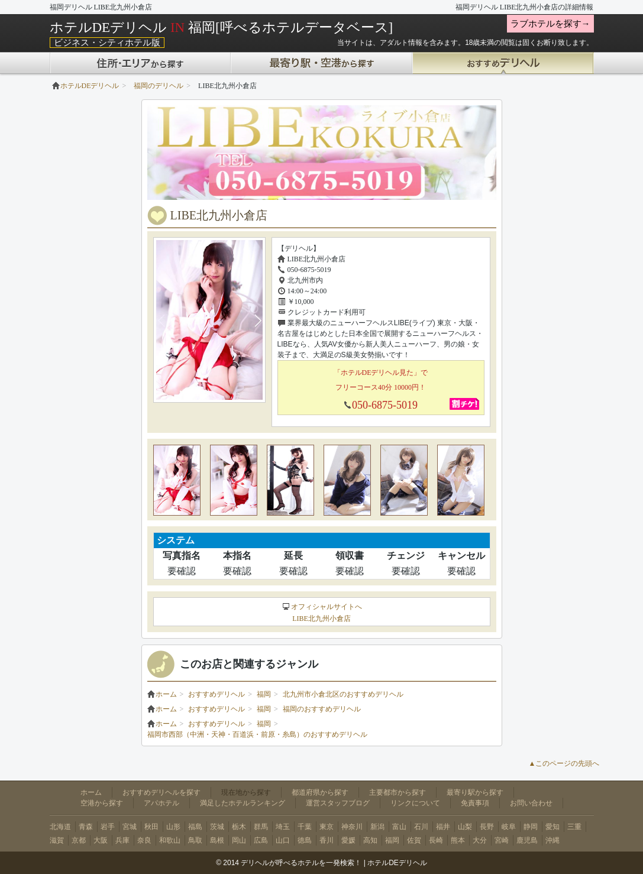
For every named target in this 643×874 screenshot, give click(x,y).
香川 (326, 840)
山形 (173, 827)
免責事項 (475, 803)
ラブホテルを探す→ (550, 23)
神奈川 (352, 827)
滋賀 (57, 840)
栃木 (239, 827)
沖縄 (552, 840)
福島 (195, 827)
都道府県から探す (320, 792)
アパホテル (161, 803)
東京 (326, 827)
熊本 (458, 840)
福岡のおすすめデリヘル (322, 709)
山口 (283, 840)
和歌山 (169, 840)
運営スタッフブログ (338, 803)
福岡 (264, 694)
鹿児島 (527, 840)
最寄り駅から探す (475, 792)
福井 (443, 827)
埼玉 (283, 827)
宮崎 (502, 840)
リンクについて (415, 803)
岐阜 (509, 827)
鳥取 (195, 840)
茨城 (217, 827)
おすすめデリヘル (216, 694)
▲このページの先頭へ (564, 763)
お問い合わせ (531, 803)
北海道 (60, 827)
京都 (79, 840)
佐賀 (414, 840)
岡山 (239, 840)
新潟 (377, 827)
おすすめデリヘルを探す (161, 792)
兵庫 (122, 840)
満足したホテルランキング (242, 803)
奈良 (144, 840)
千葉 (305, 827)
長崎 (436, 840)
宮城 (129, 827)
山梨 (465, 827)
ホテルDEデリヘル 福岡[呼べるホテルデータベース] (221, 27)
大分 (480, 840)
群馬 (261, 827)
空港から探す (101, 803)
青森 (86, 827)
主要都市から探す (397, 792)
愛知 (552, 827)
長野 (487, 827)
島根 (217, 840)
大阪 (100, 840)
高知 (370, 840)
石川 (421, 827)
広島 (261, 840)
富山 (399, 827)
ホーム (162, 694)
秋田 (151, 827)
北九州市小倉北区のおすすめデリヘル (343, 694)
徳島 (305, 840)
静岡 (531, 827)
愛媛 (348, 840)
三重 (574, 827)
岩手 (108, 827)
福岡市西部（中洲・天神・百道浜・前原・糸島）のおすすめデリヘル (257, 734)
